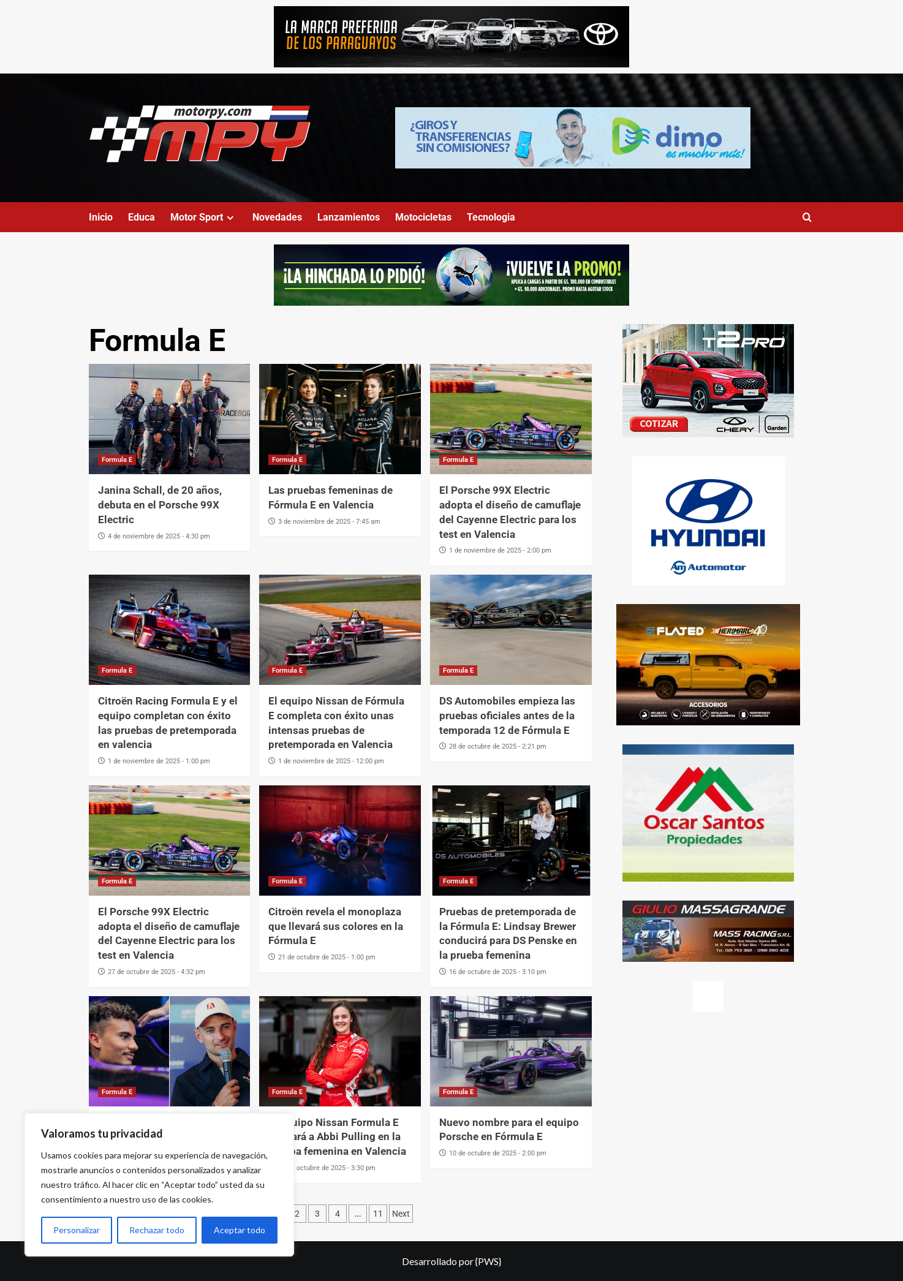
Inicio (101, 217)
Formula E (117, 460)
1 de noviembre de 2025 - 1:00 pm (159, 761)
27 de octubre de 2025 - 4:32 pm (156, 972)
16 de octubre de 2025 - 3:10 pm (497, 972)
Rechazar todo (156, 1230)
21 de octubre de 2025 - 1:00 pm (327, 957)
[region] (159, 1184)
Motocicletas (423, 217)
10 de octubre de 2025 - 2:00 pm (497, 1153)
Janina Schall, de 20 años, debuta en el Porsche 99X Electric (160, 505)
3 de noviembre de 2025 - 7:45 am (329, 522)
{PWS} (488, 1261)
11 (378, 1214)
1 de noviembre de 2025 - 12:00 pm (331, 761)
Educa (141, 217)
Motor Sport (203, 217)
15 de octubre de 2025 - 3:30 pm (327, 1168)
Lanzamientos (348, 217)
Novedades (277, 217)
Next (401, 1214)
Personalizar (76, 1230)
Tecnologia (491, 217)
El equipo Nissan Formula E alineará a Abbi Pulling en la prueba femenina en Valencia (337, 1137)
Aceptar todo (239, 1230)
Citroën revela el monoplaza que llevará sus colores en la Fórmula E (335, 926)
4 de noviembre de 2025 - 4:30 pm (159, 536)
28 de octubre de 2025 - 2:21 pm (497, 746)
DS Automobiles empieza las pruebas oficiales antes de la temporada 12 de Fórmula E (507, 715)
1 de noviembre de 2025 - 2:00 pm (500, 550)
